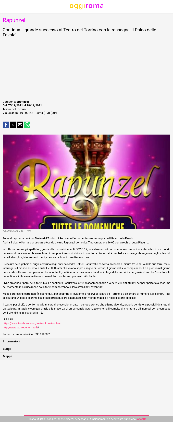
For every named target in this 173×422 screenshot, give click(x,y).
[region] (86, 68)
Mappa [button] (7, 356)
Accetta (141, 419)
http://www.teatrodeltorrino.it (20, 327)
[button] (6, 125)
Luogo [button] (7, 349)
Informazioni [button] (11, 341)
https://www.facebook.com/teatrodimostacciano (32, 323)
